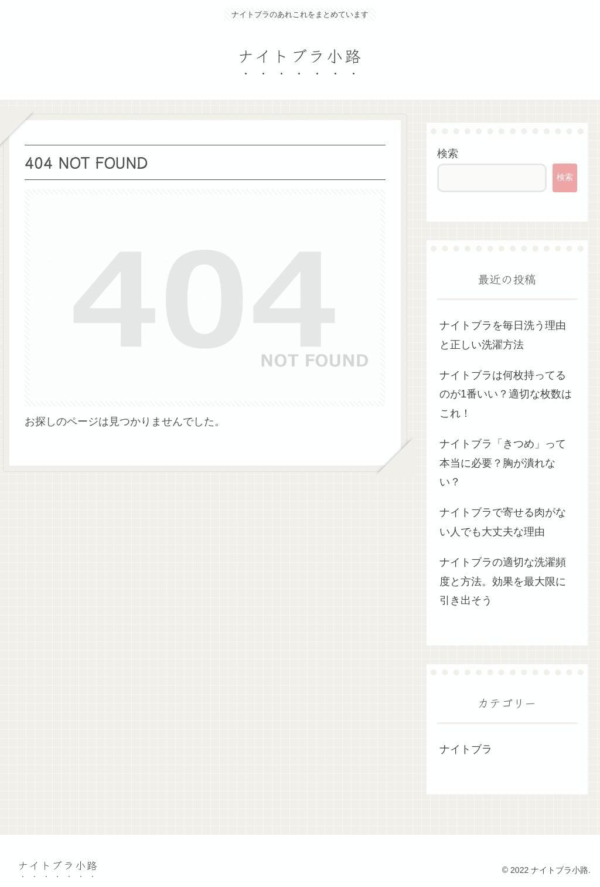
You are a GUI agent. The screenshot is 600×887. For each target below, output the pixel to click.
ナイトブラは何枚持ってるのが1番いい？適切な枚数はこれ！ (505, 394)
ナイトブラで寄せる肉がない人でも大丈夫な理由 (502, 522)
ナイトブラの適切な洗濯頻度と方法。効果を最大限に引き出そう (502, 581)
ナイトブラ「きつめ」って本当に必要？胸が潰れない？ (502, 463)
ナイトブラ (465, 749)
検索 (447, 153)
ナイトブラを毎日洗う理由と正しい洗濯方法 (502, 335)
